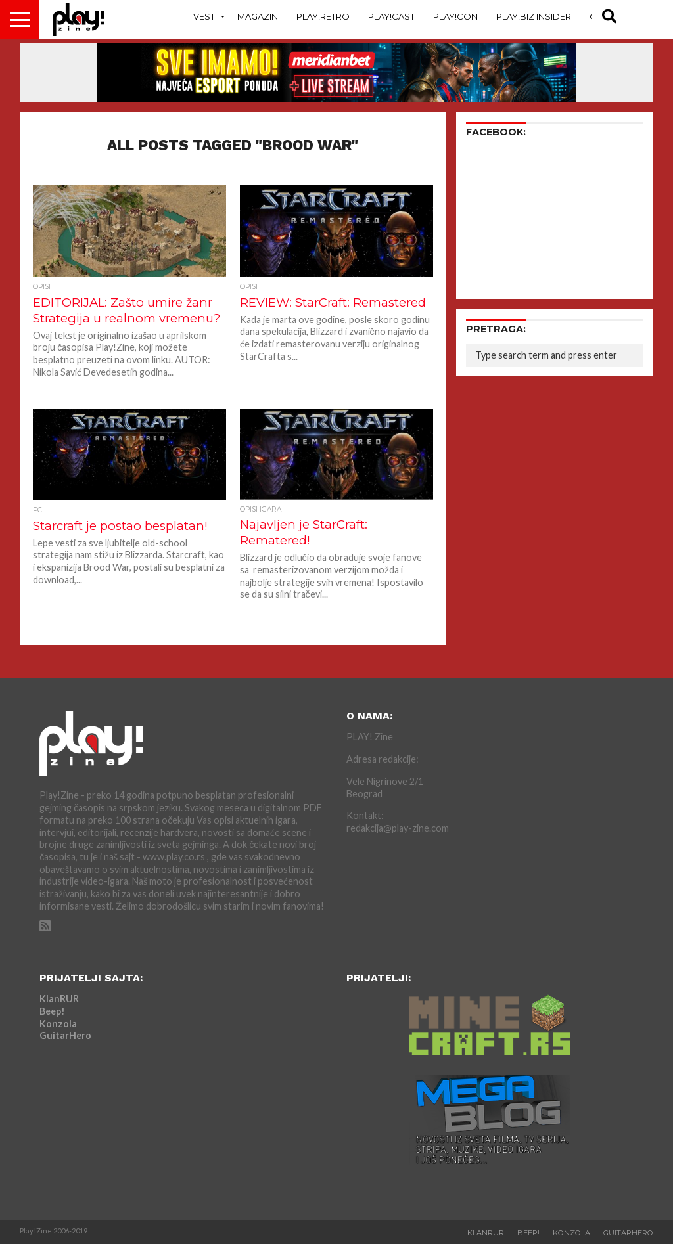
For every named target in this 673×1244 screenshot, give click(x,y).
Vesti (205, 16)
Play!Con (455, 16)
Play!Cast (391, 16)
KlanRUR (59, 998)
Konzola (58, 1023)
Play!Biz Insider (533, 16)
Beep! (52, 1011)
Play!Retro (323, 16)
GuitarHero (65, 1035)
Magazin (257, 16)
